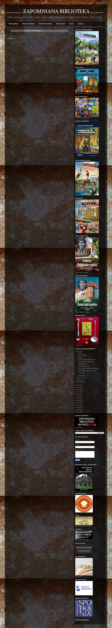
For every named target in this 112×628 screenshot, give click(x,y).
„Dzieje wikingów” (82, 355)
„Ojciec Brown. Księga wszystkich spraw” (88, 368)
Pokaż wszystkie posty (48, 30)
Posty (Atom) (17, 38)
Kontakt (80, 23)
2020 (78, 396)
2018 (78, 400)
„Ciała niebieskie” (82, 364)
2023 (78, 389)
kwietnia (80, 375)
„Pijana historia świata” (84, 366)
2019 (78, 398)
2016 (78, 405)
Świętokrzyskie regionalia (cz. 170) (87, 370)
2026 (78, 351)
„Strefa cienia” (81, 373)
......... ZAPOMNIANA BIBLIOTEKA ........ (55, 11)
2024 (78, 387)
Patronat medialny (28, 23)
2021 (78, 394)
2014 (78, 409)
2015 (78, 407)
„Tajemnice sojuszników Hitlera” (86, 361)
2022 (78, 391)
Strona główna (13, 23)
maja (79, 353)
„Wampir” (80, 357)
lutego (80, 380)
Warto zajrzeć (60, 23)
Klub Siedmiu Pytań (45, 23)
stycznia (80, 382)
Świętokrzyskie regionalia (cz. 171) (87, 359)
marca (80, 377)
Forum (71, 23)
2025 (78, 385)
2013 (78, 411)
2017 (78, 403)
